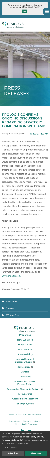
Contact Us (25, 376)
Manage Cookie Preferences (26, 424)
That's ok (36, 453)
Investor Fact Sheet (25, 381)
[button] (46, 11)
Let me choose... (9, 447)
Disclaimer (27, 421)
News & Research (25, 359)
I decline (13, 453)
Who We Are (25, 349)
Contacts (10, 308)
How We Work (25, 340)
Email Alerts (11, 301)
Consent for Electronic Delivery (25, 389)
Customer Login (25, 362)
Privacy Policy (25, 384)
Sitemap (37, 421)
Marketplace (25, 367)
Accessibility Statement (25, 398)
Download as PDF (39, 134)
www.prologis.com (11, 275)
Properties (25, 335)
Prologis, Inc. (20, 414)
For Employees (25, 403)
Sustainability (25, 354)
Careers (25, 371)
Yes (24, 11)
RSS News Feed (12, 315)
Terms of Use (25, 394)
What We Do (25, 344)
